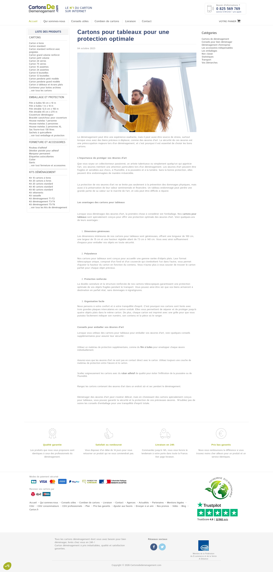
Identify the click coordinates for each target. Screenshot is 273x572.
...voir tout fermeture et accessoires (47, 165)
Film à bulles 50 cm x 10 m (42, 103)
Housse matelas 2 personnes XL (45, 126)
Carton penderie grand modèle (44, 81)
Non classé (207, 54)
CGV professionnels (72, 506)
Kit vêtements (36, 192)
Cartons (35, 37)
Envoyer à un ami (144, 506)
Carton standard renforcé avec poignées (44, 51)
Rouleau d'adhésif (38, 147)
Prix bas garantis (101, 506)
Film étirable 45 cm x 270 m (43, 112)
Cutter (32, 159)
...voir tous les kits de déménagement (48, 207)
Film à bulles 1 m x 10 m (41, 106)
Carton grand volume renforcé (44, 55)
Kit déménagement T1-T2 (41, 198)
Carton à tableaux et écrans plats (46, 84)
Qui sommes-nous (54, 21)
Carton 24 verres (37, 61)
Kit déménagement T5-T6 (42, 204)
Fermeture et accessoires (47, 142)
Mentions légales (175, 502)
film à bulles (146, 347)
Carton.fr (33, 509)
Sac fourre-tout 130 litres (41, 129)
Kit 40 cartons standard (41, 187)
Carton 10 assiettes (39, 67)
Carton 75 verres (37, 64)
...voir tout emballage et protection (46, 135)
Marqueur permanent (39, 153)
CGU (31, 506)
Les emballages (209, 51)
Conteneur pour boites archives (45, 87)
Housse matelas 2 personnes (43, 123)
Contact (146, 21)
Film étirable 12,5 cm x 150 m (43, 109)
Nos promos (163, 506)
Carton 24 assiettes (39, 70)
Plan (87, 506)
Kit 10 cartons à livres (40, 178)
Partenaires (158, 502)
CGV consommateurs (48, 506)
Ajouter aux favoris (123, 506)
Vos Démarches (209, 62)
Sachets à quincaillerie (40, 132)
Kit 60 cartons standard (41, 189)
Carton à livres (36, 43)
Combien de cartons (107, 21)
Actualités (144, 502)
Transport (206, 60)
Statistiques (207, 57)
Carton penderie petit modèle (44, 78)
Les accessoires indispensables (217, 48)
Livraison (130, 21)
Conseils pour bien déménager (217, 42)
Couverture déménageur (41, 115)
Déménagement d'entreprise (216, 45)
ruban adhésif (128, 373)
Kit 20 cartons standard (41, 184)
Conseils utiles (80, 21)
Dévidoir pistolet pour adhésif (44, 150)
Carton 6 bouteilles (38, 73)
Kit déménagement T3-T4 (42, 201)
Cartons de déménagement (215, 39)
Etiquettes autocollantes (41, 156)
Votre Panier (229, 21)
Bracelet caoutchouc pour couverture (48, 118)
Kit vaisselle (35, 195)
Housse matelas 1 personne (43, 120)
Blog (183, 506)
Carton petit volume (39, 58)
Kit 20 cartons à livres (40, 181)
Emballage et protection (46, 97)
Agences (131, 502)
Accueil (33, 21)
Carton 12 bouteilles (39, 76)
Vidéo (175, 506)
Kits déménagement (42, 172)
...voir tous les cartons (40, 90)
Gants (32, 162)
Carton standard (37, 46)
